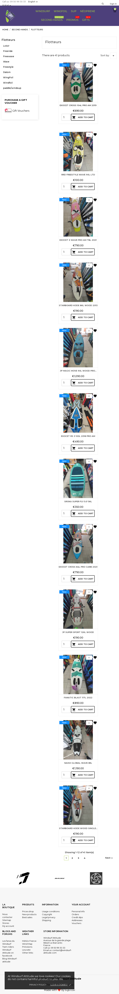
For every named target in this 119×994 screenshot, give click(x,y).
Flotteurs (8, 40)
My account (8, 926)
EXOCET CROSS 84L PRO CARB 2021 (78, 601)
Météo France (29, 941)
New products (29, 914)
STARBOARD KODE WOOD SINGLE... (78, 863)
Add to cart (82, 117)
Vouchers (76, 923)
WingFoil (8, 77)
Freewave (8, 56)
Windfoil (8, 82)
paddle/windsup (12, 88)
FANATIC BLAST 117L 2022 (78, 732)
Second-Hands (52, 18)
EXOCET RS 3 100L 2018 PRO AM (78, 471)
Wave (6, 61)
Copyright (47, 914)
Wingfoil (60, 11)
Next (109, 858)
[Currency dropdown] (7, 5)
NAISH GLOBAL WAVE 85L (78, 797)
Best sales (27, 917)
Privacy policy (37, 984)
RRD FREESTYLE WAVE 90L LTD (78, 209)
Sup (73, 11)
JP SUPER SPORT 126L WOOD (78, 667)
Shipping (46, 920)
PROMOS (72, 18)
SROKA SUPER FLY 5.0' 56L (78, 536)
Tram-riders (8, 947)
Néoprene (87, 11)
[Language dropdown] (33, 2)
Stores (5, 923)
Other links (27, 952)
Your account (81, 904)
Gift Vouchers (20, 110)
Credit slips (77, 917)
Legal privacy (48, 917)
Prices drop (28, 911)
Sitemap (6, 920)
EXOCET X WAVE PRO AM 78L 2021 (78, 274)
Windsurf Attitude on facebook (8, 953)
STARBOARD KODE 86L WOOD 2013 (78, 340)
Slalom (7, 72)
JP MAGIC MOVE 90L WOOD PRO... (78, 405)
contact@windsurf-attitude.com (57, 951)
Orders (75, 914)
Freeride (8, 51)
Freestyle (8, 67)
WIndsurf (42, 11)
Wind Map (27, 944)
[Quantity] (66, 117)
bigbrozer (70, 990)
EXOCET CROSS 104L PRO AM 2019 (78, 105)
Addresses (77, 920)
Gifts (86, 18)
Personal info (78, 911)
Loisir (6, 45)
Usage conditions (51, 911)
